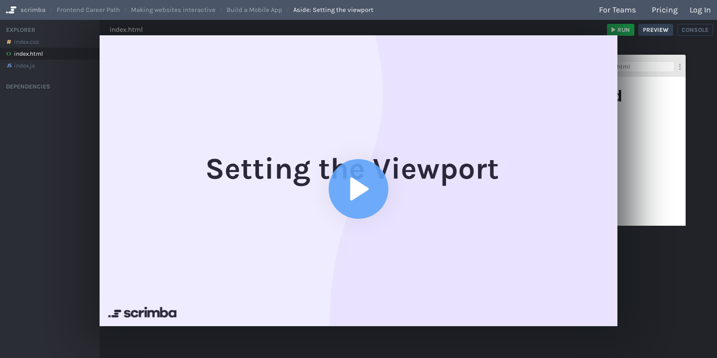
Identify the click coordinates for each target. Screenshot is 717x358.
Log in (700, 9)
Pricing (665, 9)
